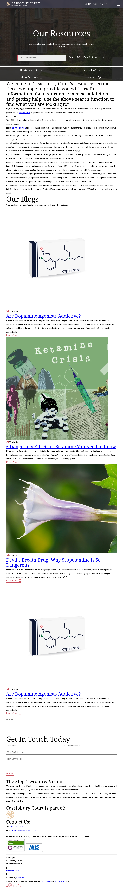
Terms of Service (59, 881)
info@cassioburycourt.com (24, 830)
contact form (24, 112)
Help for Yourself (31, 70)
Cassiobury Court (14, 860)
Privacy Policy (12, 870)
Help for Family (92, 70)
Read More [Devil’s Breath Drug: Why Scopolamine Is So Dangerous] (13, 580)
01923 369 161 (16, 826)
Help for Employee (30, 77)
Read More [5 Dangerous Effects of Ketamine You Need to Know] (13, 462)
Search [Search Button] (74, 57)
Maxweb (20, 877)
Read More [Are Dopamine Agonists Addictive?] (13, 335)
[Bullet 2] (10, 719)
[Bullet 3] (12, 719)
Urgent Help (92, 77)
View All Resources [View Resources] (94, 57)
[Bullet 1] (7, 719)
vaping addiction (18, 127)
